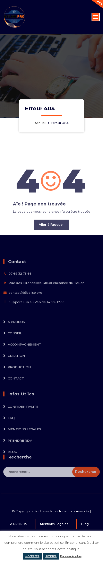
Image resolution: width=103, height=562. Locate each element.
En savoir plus (70, 556)
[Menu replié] (96, 17)
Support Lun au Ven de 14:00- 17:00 (37, 313)
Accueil (40, 123)
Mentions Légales (54, 524)
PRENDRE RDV (20, 455)
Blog (85, 524)
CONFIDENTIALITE (23, 421)
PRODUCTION (19, 381)
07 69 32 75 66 (20, 284)
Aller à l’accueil (52, 239)
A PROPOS (16, 336)
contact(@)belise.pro (25, 303)
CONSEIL (15, 348)
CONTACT (16, 393)
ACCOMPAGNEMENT (24, 359)
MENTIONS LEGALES (24, 444)
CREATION (16, 370)
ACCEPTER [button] (32, 556)
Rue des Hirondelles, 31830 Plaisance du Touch (46, 294)
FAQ (11, 433)
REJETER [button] (51, 556)
